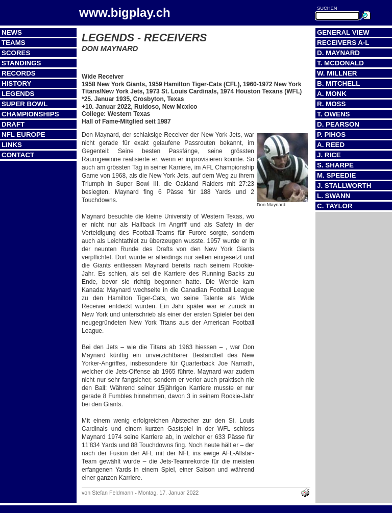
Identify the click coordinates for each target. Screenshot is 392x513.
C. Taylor (335, 206)
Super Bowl (24, 104)
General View (343, 32)
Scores (16, 53)
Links (12, 145)
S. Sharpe (335, 165)
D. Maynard (338, 53)
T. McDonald (340, 63)
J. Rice (329, 155)
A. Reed (331, 145)
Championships (30, 114)
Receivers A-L (343, 42)
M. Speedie (336, 175)
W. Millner (337, 73)
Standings (21, 63)
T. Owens (333, 114)
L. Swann (333, 196)
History (17, 83)
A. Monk (332, 93)
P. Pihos (331, 134)
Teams (14, 42)
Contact (18, 155)
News (12, 32)
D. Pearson (338, 124)
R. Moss (331, 104)
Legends (18, 93)
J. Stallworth (344, 185)
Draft (13, 124)
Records (19, 73)
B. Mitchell (338, 83)
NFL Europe (23, 134)
